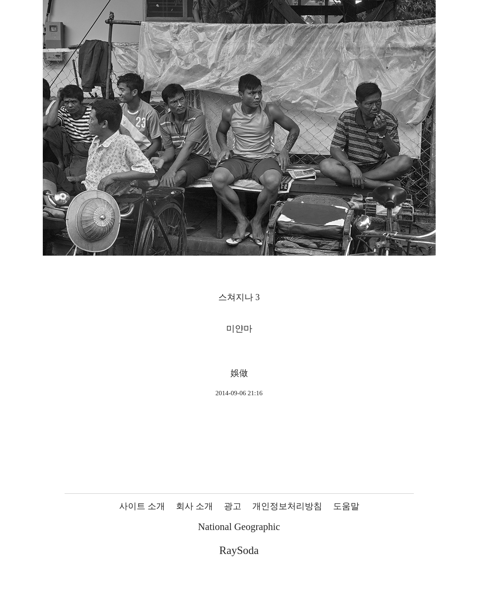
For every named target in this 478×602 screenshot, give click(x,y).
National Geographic (239, 526)
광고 (232, 506)
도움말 (346, 506)
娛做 (239, 373)
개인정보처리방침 (287, 506)
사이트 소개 (142, 506)
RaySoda (238, 550)
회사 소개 (194, 506)
